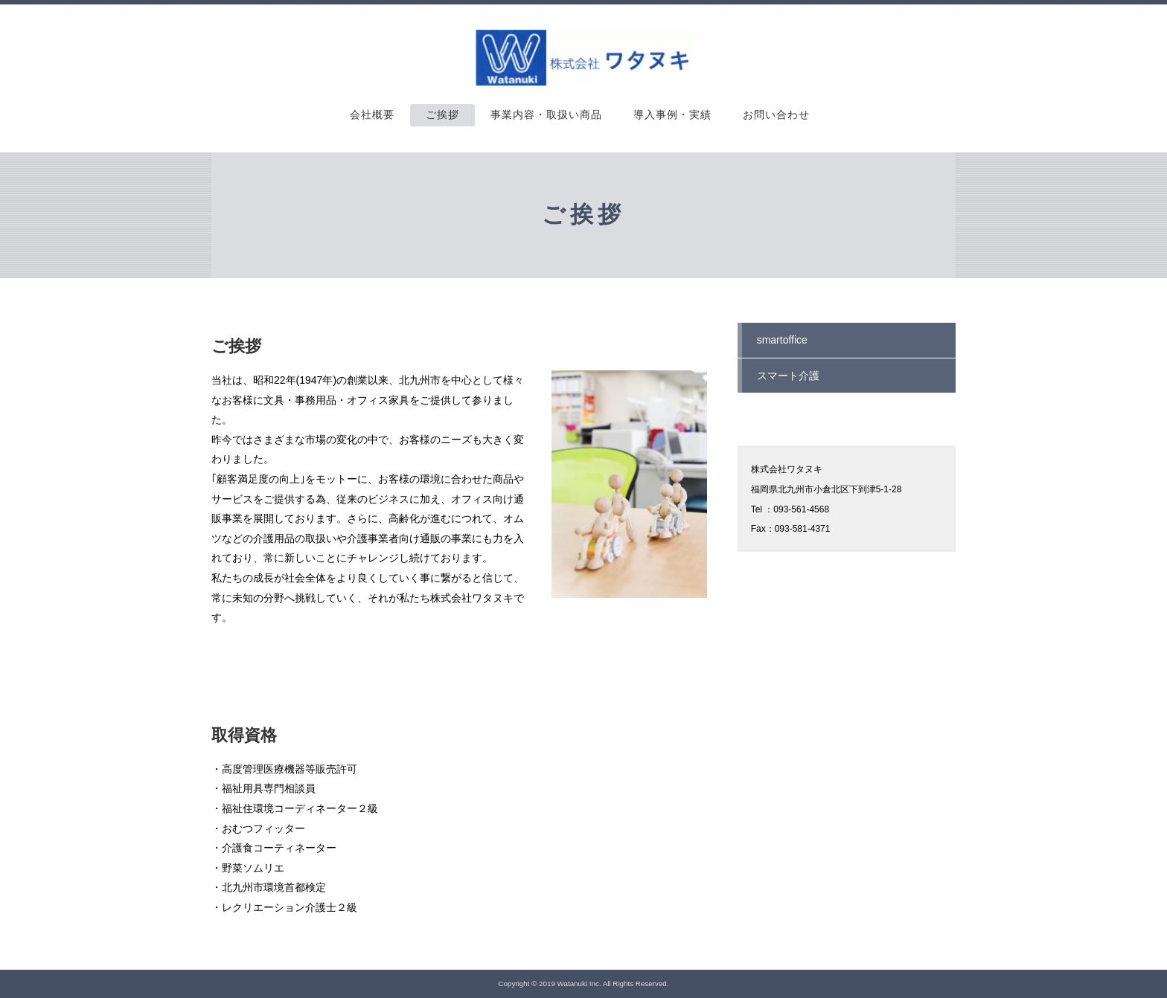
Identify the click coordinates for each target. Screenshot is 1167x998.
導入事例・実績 (672, 114)
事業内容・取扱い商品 (546, 114)
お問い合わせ (776, 114)
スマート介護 (788, 376)
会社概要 (372, 114)
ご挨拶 (442, 114)
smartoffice (782, 340)
